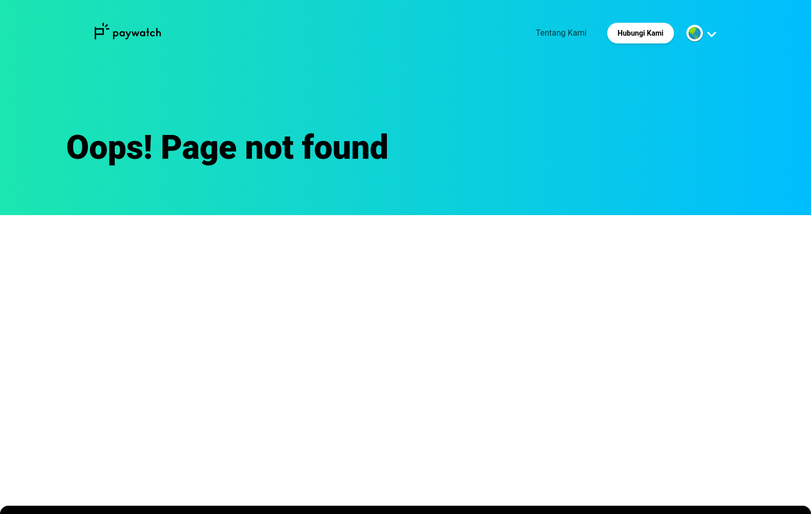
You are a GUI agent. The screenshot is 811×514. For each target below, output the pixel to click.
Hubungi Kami (641, 33)
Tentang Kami (561, 33)
